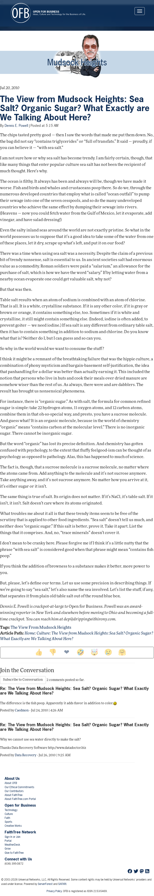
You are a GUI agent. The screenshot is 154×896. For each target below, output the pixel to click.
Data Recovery (25, 755)
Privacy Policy (54, 891)
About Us (12, 778)
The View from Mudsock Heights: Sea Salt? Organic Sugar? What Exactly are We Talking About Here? (74, 108)
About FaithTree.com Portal (20, 799)
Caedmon (22, 710)
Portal (8, 841)
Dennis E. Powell (16, 125)
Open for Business (20, 805)
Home (30, 633)
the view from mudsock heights (41, 628)
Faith (7, 818)
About (11, 783)
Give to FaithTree (14, 853)
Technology (11, 810)
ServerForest (45, 884)
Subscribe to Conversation (23, 680)
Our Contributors (14, 791)
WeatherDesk (12, 845)
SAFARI (62, 884)
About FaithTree (13, 795)
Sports (8, 822)
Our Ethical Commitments (19, 787)
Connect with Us (18, 859)
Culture (43, 633)
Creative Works (13, 826)
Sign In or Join (12, 837)
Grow (8, 848)
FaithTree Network (20, 832)
